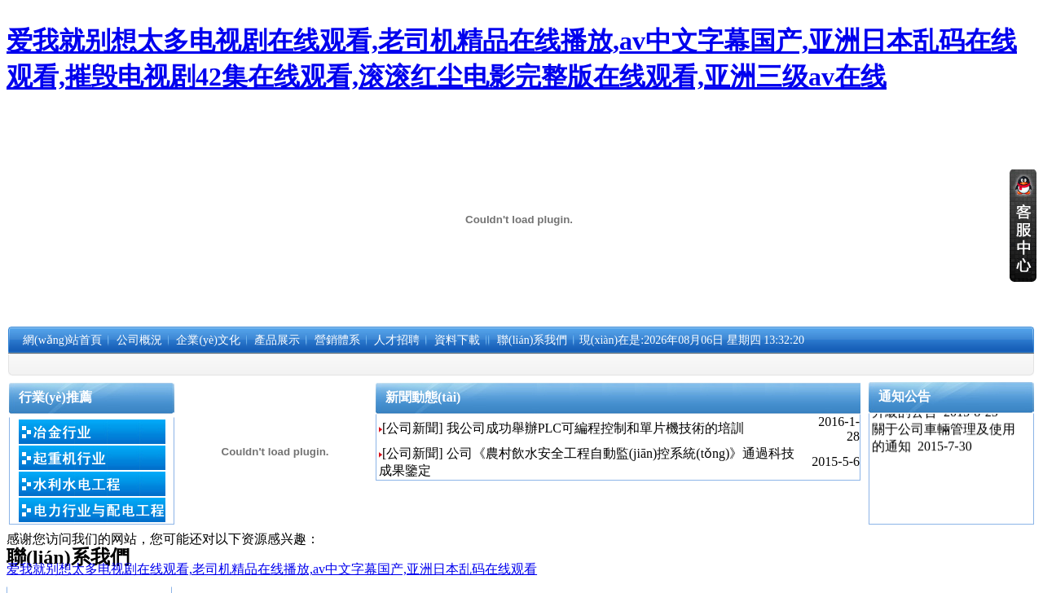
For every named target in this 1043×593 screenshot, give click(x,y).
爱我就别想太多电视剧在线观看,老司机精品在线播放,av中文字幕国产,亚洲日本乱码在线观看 (272, 569)
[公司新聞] (412, 428)
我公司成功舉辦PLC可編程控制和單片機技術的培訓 (595, 428)
